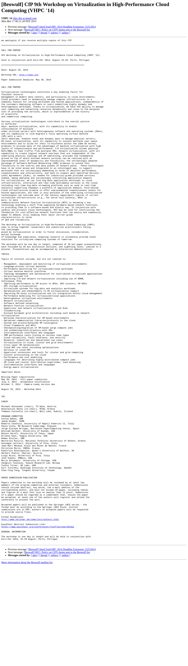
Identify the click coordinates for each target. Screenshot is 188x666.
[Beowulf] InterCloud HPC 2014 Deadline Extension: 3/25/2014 (62, 26)
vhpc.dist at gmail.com (25, 18)
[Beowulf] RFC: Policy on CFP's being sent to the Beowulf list (57, 29)
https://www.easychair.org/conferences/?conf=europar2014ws (37, 624)
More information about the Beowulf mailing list (27, 663)
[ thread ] (44, 32)
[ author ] (65, 32)
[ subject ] (54, 32)
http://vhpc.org (28, 82)
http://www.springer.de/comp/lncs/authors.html (30, 615)
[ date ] (34, 32)
